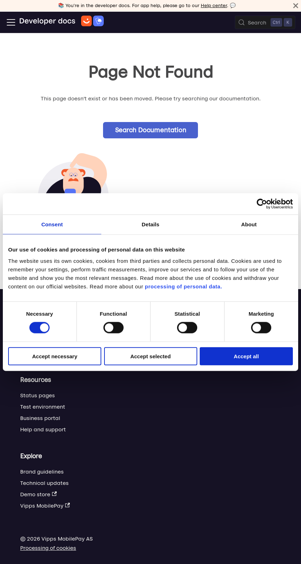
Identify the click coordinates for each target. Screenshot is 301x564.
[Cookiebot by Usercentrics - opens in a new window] (262, 204)
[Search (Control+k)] (265, 22)
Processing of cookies (48, 547)
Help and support (43, 429)
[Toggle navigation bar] (11, 22)
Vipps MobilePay (45, 505)
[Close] (295, 5)
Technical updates (44, 483)
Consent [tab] (52, 224)
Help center (214, 5)
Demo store (38, 494)
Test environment (42, 406)
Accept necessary (55, 356)
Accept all (246, 356)
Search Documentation (150, 130)
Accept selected (150, 356)
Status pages (37, 395)
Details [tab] (150, 224)
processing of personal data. (183, 286)
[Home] (61, 22)
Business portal (40, 418)
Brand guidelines (42, 471)
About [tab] (249, 224)
